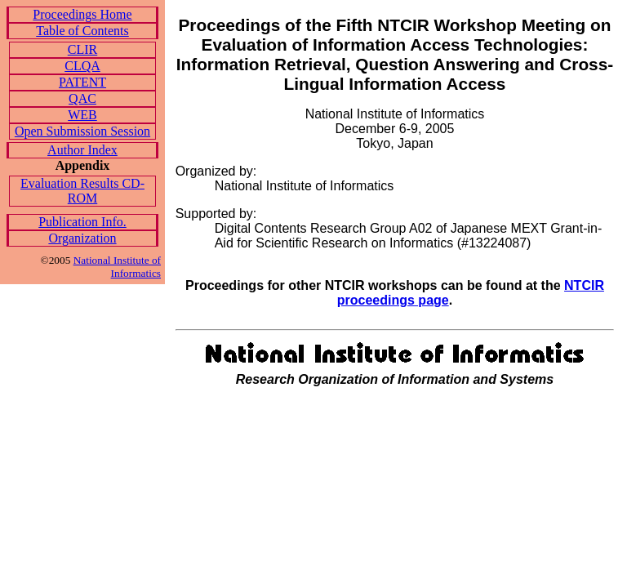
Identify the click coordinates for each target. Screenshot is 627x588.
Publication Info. (82, 222)
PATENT (82, 82)
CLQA (82, 66)
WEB (82, 115)
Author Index (82, 150)
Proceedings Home (82, 14)
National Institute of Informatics (117, 266)
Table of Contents (82, 31)
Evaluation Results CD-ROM (82, 190)
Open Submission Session (82, 131)
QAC (82, 98)
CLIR (82, 49)
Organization (82, 238)
